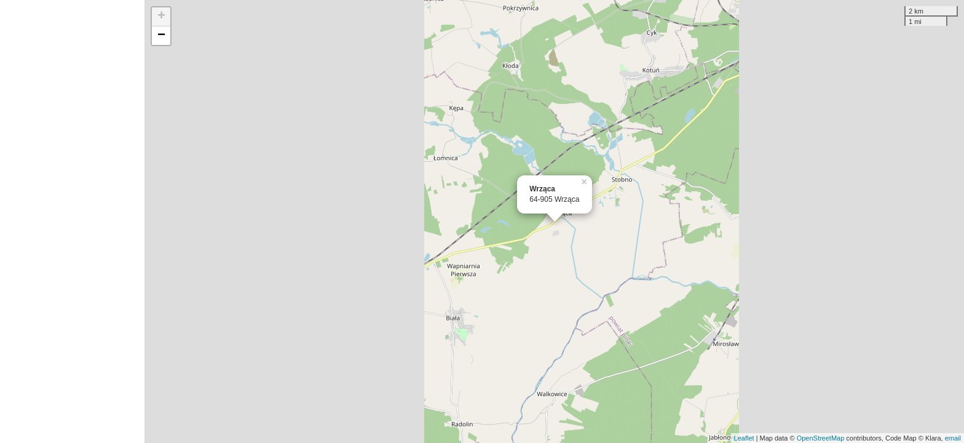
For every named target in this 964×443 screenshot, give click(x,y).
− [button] (161, 35)
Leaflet (744, 438)
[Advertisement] (72, 221)
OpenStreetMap (821, 438)
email (953, 438)
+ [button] (161, 16)
